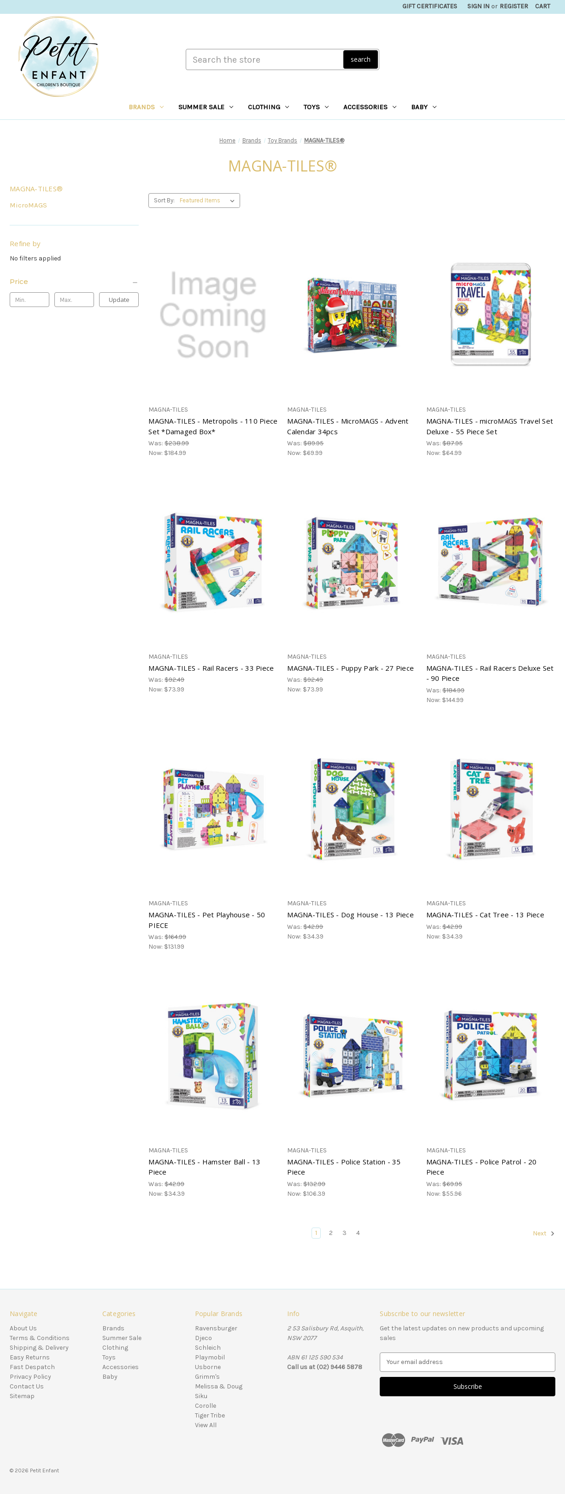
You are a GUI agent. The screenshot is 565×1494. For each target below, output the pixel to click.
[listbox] (209, 200)
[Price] (74, 281)
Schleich (208, 1348)
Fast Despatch (32, 1367)
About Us (23, 1328)
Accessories (369, 107)
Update (119, 299)
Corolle (205, 1406)
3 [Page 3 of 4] (344, 1233)
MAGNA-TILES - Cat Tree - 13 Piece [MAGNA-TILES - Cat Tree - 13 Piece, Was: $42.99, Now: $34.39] (485, 914)
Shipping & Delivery (39, 1348)
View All (206, 1425)
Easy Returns (30, 1357)
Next (544, 1233)
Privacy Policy (30, 1377)
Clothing (268, 107)
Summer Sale (205, 107)
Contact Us (27, 1386)
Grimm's (207, 1377)
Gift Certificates (429, 6)
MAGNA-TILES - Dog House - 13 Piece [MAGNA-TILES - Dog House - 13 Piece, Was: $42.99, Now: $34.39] (350, 914)
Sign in (478, 6)
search (361, 59)
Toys (316, 107)
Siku (201, 1396)
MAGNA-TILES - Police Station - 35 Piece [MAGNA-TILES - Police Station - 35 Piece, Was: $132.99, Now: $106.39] (343, 1167)
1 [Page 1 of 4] (316, 1233)
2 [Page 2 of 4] (331, 1233)
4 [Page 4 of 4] (358, 1233)
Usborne (208, 1367)
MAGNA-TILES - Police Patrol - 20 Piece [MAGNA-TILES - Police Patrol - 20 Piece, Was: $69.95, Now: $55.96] (481, 1167)
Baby (423, 107)
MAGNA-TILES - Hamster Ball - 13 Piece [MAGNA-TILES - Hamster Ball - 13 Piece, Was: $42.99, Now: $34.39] (204, 1167)
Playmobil (210, 1357)
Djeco (203, 1338)
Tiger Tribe (210, 1415)
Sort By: (164, 200)
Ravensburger (216, 1328)
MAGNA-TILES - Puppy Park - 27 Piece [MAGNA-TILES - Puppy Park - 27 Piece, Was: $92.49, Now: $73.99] (350, 668)
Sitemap (22, 1396)
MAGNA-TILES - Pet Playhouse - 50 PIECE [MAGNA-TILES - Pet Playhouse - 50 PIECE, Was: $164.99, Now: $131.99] (206, 920)
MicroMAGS (28, 205)
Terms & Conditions (40, 1338)
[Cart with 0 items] (542, 6)
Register (514, 6)
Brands (146, 107)
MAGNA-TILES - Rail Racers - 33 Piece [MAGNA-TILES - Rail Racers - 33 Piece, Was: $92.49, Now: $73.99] (211, 668)
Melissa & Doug (218, 1386)
